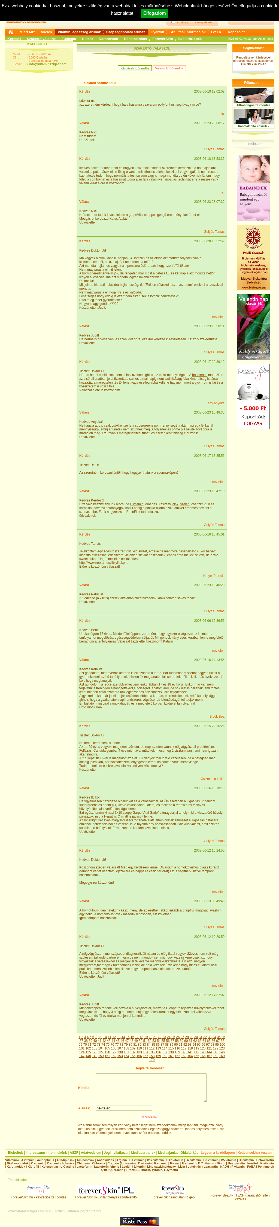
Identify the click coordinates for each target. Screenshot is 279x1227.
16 (132, 1037)
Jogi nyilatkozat (116, 1153)
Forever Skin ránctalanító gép (173, 1195)
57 (172, 1041)
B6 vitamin (246, 1160)
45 (118, 1041)
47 (127, 1041)
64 (204, 1041)
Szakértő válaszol (41, 39)
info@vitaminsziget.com (47, 64)
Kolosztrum (49, 1166)
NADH (224, 1166)
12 (114, 1037)
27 (182, 1037)
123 (222, 1048)
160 (164, 1056)
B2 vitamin (193, 1160)
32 (205, 1037)
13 (118, 1037)
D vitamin (145, 1163)
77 (117, 1045)
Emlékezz (183, 22)
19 (146, 1037)
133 (139, 1052)
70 (85, 1045)
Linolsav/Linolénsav (161, 1166)
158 (151, 1056)
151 (107, 1056)
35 (218, 1037)
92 (185, 1045)
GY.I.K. (216, 32)
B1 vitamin (137, 1160)
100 (222, 1045)
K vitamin (267, 1163)
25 (173, 1037)
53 (154, 1041)
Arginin (121, 1160)
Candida (99, 750)
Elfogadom (154, 13)
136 (158, 1052)
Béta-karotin (265, 1160)
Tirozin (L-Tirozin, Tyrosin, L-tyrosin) (152, 1169)
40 (95, 1041)
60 (186, 1041)
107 (120, 1048)
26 (178, 1037)
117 (183, 1048)
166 (202, 1056)
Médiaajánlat (168, 1153)
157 (145, 1056)
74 (103, 1045)
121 (209, 1048)
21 (155, 1037)
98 (212, 1045)
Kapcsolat (236, 32)
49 (136, 1041)
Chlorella (98, 1163)
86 (158, 1045)
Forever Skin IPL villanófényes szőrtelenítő (106, 1195)
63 (199, 1041)
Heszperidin (236, 1163)
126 (94, 1052)
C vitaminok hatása (60, 1163)
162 (177, 1056)
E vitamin (136, 504)
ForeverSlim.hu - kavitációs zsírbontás (38, 1195)
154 (126, 1056)
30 (196, 1037)
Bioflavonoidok (17, 1163)
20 (150, 1037)
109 (132, 1048)
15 (127, 1037)
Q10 (104, 1169)
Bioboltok (15, 1153)
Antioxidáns (105, 1160)
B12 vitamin (155, 1160)
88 (167, 1045)
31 (200, 1037)
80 (130, 1045)
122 (215, 1048)
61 (190, 1041)
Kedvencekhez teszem (255, 1153)
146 (222, 1052)
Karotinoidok (16, 1166)
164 (190, 1056)
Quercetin (116, 1169)
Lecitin (126, 1166)
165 (196, 1056)
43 (108, 1041)
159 (158, 1056)
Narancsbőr (109, 39)
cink (175, 504)
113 (158, 1048)
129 (113, 1052)
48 (131, 1041)
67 (218, 1041)
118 (190, 1048)
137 (164, 1052)
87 (162, 1045)
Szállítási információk (187, 32)
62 (195, 1041)
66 (213, 1041)
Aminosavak (86, 1160)
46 (122, 1041)
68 (222, 1041)
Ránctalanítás (135, 39)
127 (101, 1052)
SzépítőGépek (190, 39)
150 (101, 1056)
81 (135, 1045)
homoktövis (90, 910)
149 (94, 1056)
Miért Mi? (27, 32)
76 (112, 1045)
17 (137, 1037)
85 (153, 1045)
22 (159, 1037)
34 (214, 1037)
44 (113, 1041)
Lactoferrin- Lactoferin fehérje (98, 1166)
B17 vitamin (174, 1160)
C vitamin (38, 1163)
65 (209, 1041)
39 (90, 1041)
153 (120, 1056)
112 (151, 1048)
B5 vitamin (228, 1160)
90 (176, 1045)
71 (89, 1045)
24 (169, 1037)
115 (171, 1048)
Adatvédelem (91, 1153)
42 (104, 1041)
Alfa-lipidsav (65, 1160)
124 (81, 1052)
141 (190, 1052)
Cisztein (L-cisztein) (122, 1163)
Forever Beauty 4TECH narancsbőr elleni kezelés (240, 1196)
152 (113, 1056)
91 (180, 1045)
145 (215, 1052)
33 (209, 1037)
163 (183, 1056)
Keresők (14, 39)
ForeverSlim (162, 39)
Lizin (181, 1166)
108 (126, 1048)
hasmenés (199, 375)
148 (88, 1056)
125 (88, 1052)
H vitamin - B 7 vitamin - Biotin (203, 1163)
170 (151, 1060)
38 (86, 1041)
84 (148, 1045)
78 (121, 1045)
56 (167, 1041)
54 (158, 1041)
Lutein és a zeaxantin (203, 1166)
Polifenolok (266, 1166)
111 (145, 1048)
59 (181, 1041)
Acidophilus (45, 1160)
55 (163, 1041)
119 (196, 1048)
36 (223, 1037)
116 (177, 1048)
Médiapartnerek (143, 1153)
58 (177, 1041)
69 (80, 1045)
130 (120, 1052)
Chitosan (83, 1163)
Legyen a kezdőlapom (218, 1153)
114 (164, 1048)
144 (209, 1052)
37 (81, 1041)
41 (99, 1041)
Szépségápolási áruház (125, 32)
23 (164, 1037)
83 (144, 1045)
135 (151, 1052)
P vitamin (238, 1166)
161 (171, 1056)
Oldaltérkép (189, 1153)
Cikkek (87, 39)
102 (88, 1048)
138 (171, 1052)
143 (202, 1052)
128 (107, 1052)
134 (145, 1052)
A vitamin (28, 1160)
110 (139, 1048)
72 (94, 1045)
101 (81, 1048)
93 (189, 1045)
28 (187, 1037)
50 (140, 1041)
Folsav (175, 1163)
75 (108, 1045)
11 (109, 1037)
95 (199, 1045)
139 (177, 1052)
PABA (251, 1166)
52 (149, 1041)
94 (194, 1045)
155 (132, 1056)
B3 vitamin (211, 1160)
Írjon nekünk (57, 1153)
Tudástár (69, 39)
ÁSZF (74, 1153)
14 (123, 1037)
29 (191, 1037)
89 (171, 1045)
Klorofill (33, 1166)
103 (94, 1048)
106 (113, 1048)
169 (222, 1056)
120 (202, 1048)
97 (208, 1045)
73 (98, 1045)
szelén (185, 504)
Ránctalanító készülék (253, 126)
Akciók (46, 32)
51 (145, 1041)
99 (217, 1045)
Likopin (139, 1166)
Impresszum (35, 1153)
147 (81, 1056)
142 (196, 1052)
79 (126, 1045)
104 (101, 1048)
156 (139, 1056)
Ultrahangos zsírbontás (253, 105)
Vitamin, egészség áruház (79, 32)
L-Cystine (67, 1166)
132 (132, 1052)
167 (209, 1056)
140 (183, 1052)
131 (126, 1052)
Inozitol (252, 1163)
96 (203, 1045)
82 (139, 1045)
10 (105, 1037)
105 (107, 1048)
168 (215, 1056)
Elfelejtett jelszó (205, 22)
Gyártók (157, 32)
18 (141, 1037)
